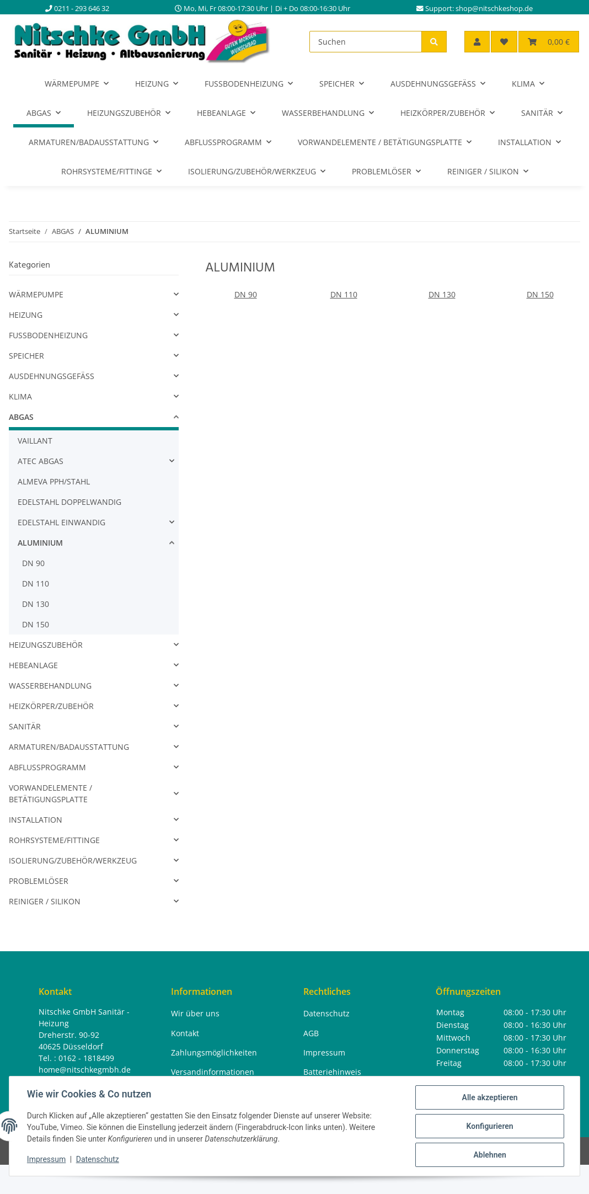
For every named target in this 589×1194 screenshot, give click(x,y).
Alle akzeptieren (489, 1097)
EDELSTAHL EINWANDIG (61, 522)
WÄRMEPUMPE (36, 294)
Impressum (46, 1159)
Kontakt (185, 1033)
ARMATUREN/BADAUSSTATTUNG (69, 747)
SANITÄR (25, 726)
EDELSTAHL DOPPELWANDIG (69, 502)
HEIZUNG (25, 315)
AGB (311, 1033)
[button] (477, 41)
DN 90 (245, 294)
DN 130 (442, 294)
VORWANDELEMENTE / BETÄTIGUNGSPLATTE (50, 793)
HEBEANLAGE (33, 665)
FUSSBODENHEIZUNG (48, 335)
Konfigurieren (489, 1126)
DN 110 (343, 294)
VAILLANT (35, 440)
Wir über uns (195, 1013)
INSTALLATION (35, 819)
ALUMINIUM (40, 542)
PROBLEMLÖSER (38, 881)
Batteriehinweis (332, 1072)
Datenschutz (97, 1159)
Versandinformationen (212, 1072)
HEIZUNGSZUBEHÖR (46, 644)
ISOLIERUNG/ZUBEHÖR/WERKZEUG (73, 860)
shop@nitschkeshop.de (494, 8)
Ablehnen (489, 1154)
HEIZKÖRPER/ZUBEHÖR (51, 706)
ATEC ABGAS (40, 461)
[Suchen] (365, 41)
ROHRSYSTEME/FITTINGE (54, 840)
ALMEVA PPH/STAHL (54, 481)
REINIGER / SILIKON (45, 901)
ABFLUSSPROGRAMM (47, 767)
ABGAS (21, 417)
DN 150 (540, 294)
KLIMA (20, 396)
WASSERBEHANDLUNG (50, 685)
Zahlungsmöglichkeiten (214, 1052)
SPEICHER (26, 355)
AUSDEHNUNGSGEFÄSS (51, 376)
